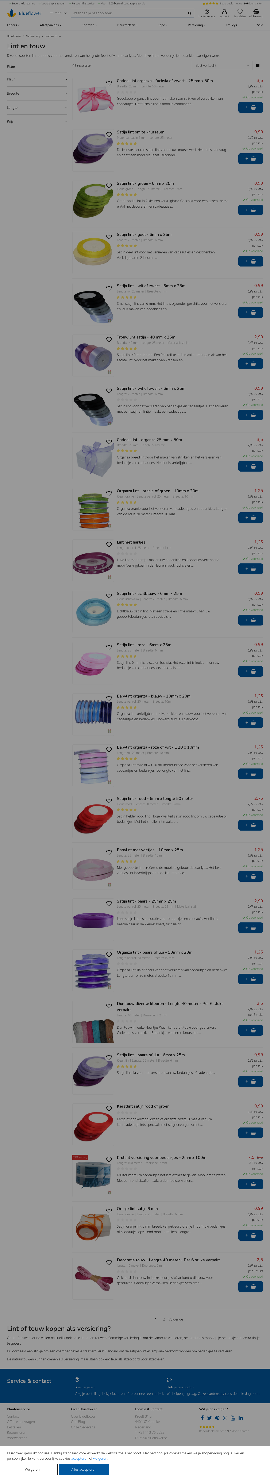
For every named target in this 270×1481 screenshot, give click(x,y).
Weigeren (32, 1469)
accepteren (79, 1458)
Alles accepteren (84, 1469)
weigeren (100, 1458)
